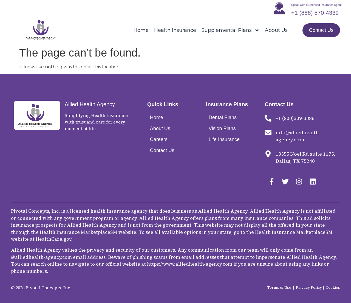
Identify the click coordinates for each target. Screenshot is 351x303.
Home (141, 30)
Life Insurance (224, 139)
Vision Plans (222, 128)
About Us (276, 30)
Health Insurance (175, 30)
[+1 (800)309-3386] (268, 118)
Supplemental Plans (230, 30)
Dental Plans (223, 117)
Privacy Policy (309, 287)
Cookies (333, 287)
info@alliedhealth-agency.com (298, 136)
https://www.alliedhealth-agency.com (189, 264)
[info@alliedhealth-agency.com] (268, 132)
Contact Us (162, 150)
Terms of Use (279, 287)
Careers (159, 139)
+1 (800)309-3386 (295, 118)
